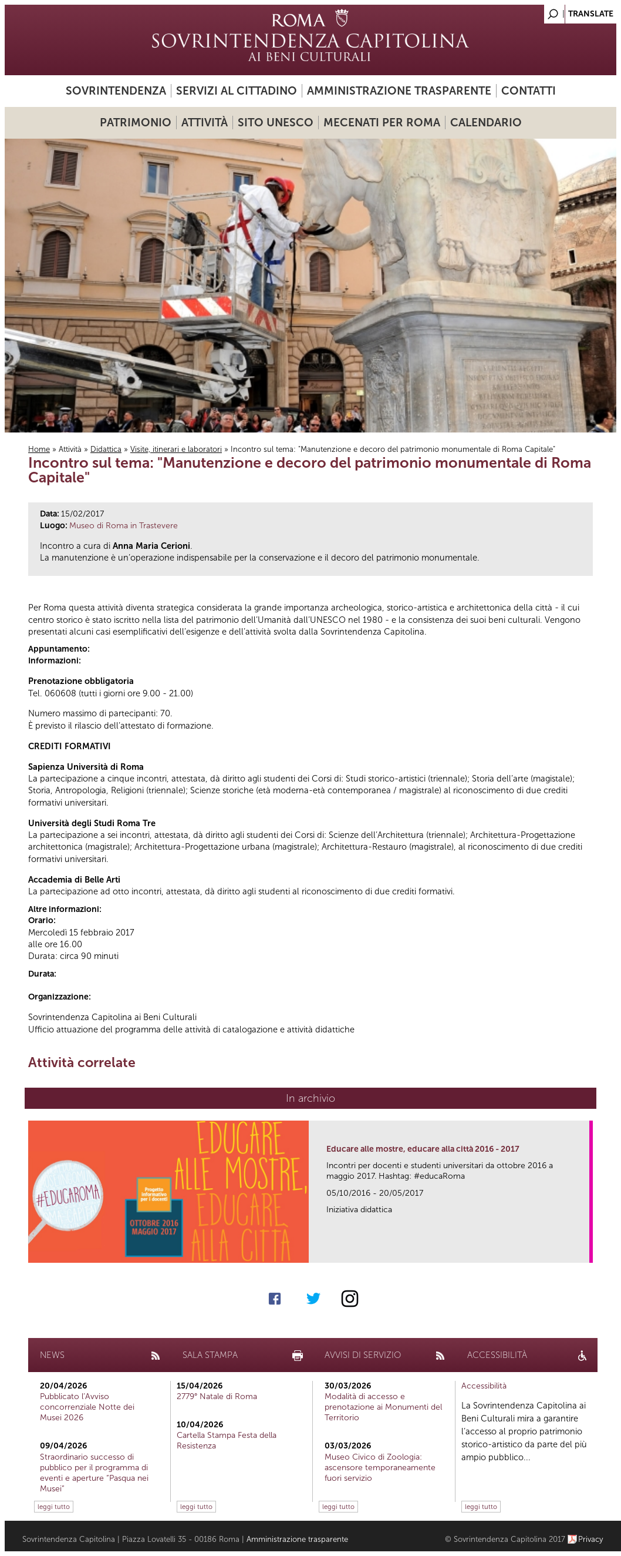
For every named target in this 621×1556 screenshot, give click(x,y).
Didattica (106, 449)
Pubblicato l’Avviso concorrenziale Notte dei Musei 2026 (87, 1407)
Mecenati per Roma (381, 122)
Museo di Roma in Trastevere (123, 526)
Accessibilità (484, 1386)
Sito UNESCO (275, 122)
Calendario (486, 122)
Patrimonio (135, 122)
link (584, 1250)
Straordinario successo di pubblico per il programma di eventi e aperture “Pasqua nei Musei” (94, 1473)
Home (39, 449)
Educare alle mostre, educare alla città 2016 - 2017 (422, 1149)
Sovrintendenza (116, 91)
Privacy (590, 1539)
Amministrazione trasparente (399, 91)
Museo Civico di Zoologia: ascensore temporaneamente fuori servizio (380, 1467)
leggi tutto (54, 1507)
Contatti (528, 91)
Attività (204, 122)
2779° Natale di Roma (217, 1396)
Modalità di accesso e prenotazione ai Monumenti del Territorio (383, 1407)
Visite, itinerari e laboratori (176, 449)
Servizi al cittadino (236, 91)
